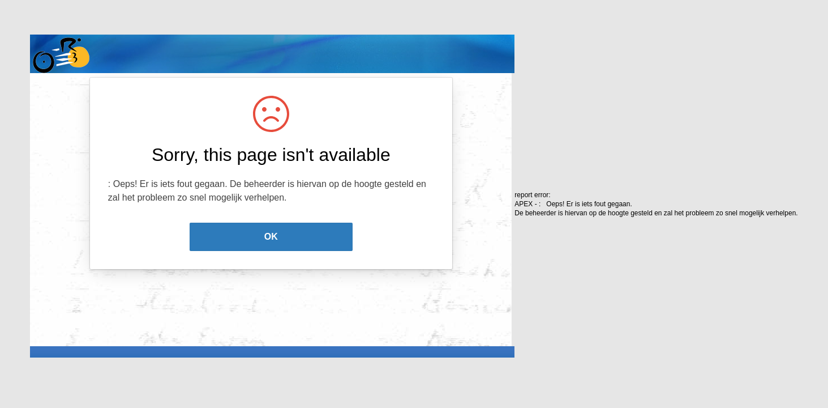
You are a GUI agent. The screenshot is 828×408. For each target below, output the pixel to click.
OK (271, 236)
